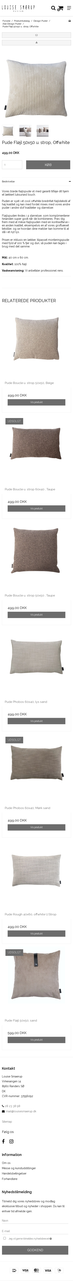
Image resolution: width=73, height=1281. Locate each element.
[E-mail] (35, 1230)
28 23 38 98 (11, 1106)
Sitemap (7, 1121)
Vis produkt (36, 402)
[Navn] (35, 1220)
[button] (36, 35)
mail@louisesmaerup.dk (21, 1111)
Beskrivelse (8, 181)
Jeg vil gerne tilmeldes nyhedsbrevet (34, 1238)
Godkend (35, 1250)
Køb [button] (48, 165)
